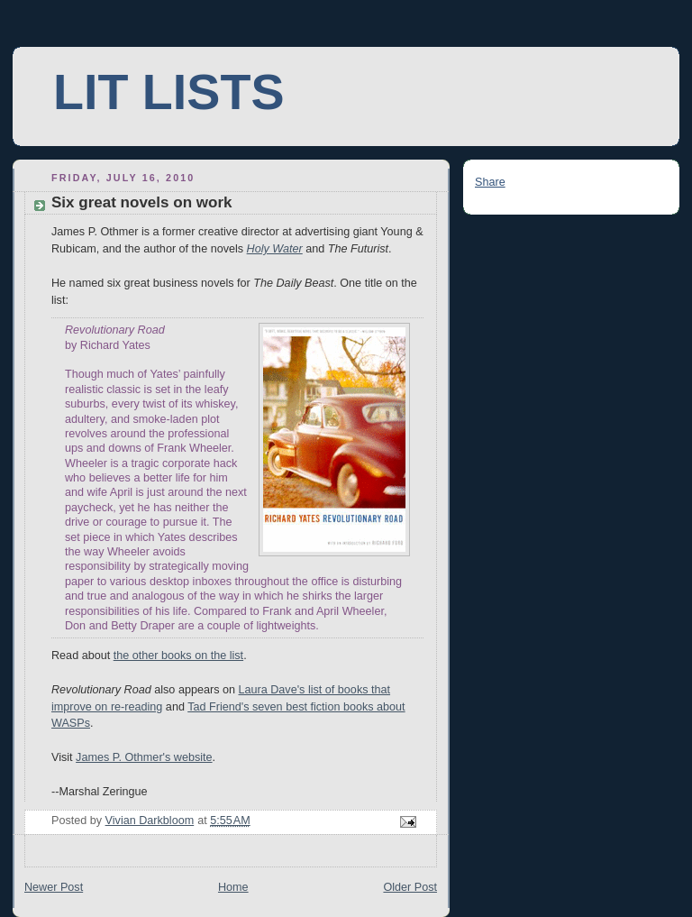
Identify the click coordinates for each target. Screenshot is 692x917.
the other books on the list (178, 655)
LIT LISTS (168, 92)
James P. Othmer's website (144, 757)
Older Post (410, 887)
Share (490, 182)
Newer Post (53, 887)
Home (233, 887)
